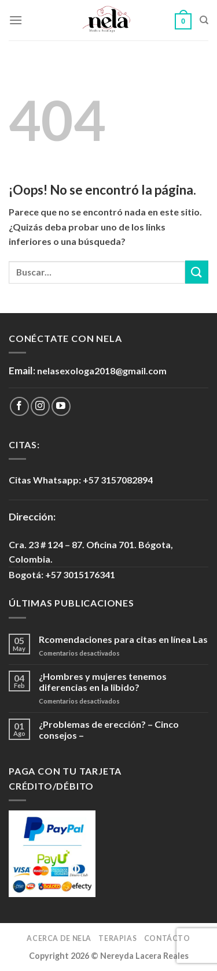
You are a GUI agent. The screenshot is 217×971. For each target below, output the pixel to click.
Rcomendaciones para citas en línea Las (123, 639)
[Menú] (16, 20)
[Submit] (196, 272)
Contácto (167, 938)
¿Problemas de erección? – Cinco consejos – (109, 730)
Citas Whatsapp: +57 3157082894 (81, 479)
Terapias (117, 938)
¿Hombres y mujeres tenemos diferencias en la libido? (103, 682)
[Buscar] (204, 20)
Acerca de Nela (59, 938)
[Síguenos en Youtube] (61, 406)
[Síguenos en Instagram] (40, 406)
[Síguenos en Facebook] (19, 406)
